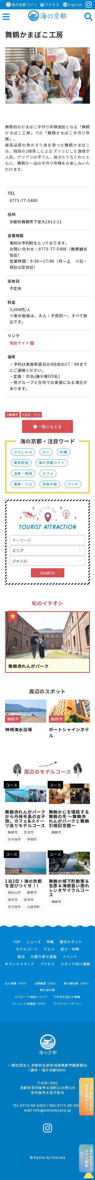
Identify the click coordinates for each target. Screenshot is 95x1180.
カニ (46, 451)
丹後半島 (49, 483)
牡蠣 (63, 451)
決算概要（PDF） (46, 983)
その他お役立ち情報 (66, 996)
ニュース (33, 942)
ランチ (73, 483)
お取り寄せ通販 (44, 956)
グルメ (49, 949)
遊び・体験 (70, 949)
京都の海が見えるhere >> (86, 1158)
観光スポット (71, 942)
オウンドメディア (19, 964)
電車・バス (23, 483)
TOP (17, 942)
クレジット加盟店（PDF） (30, 1003)
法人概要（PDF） (17, 983)
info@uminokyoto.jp (52, 1110)
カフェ (47, 473)
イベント (70, 956)
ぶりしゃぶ (23, 451)
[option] (47, 75)
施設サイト (22, 343)
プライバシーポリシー (68, 1003)
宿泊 (21, 956)
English (72, 4)
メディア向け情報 (75, 964)
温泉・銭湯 (23, 473)
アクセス (50, 4)
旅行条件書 (47, 990)
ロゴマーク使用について (31, 996)
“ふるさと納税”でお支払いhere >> (86, 1096)
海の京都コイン (21, 4)
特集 (50, 942)
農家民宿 (21, 462)
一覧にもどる (47, 426)
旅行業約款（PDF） (77, 983)
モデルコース (27, 949)
